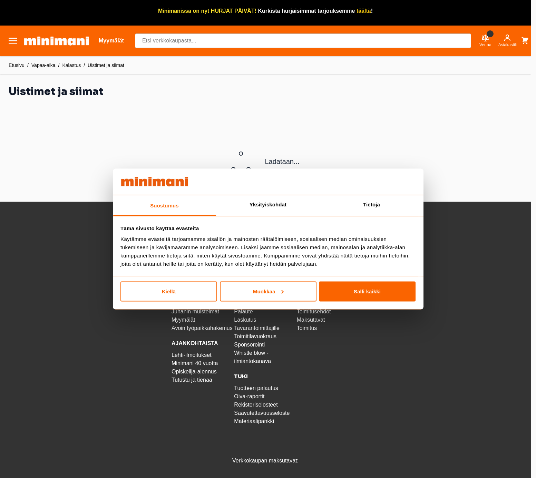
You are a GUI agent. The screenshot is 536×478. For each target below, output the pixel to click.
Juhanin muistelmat (195, 311)
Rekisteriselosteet (255, 405)
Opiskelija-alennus (194, 371)
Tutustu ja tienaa (192, 380)
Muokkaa (268, 291)
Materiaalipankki (254, 421)
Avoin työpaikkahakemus (202, 328)
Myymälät (183, 320)
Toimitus (307, 328)
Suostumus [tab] (164, 205)
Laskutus (245, 320)
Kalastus (71, 65)
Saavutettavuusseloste (262, 413)
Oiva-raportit (249, 396)
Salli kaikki (367, 291)
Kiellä (169, 291)
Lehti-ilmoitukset (192, 355)
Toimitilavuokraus (255, 336)
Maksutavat (311, 320)
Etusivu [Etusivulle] (17, 65)
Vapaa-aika (43, 65)
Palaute (243, 311)
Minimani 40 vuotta (195, 363)
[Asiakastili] (507, 41)
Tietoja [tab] (371, 204)
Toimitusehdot (314, 311)
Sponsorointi (249, 345)
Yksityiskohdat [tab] (268, 204)
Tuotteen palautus (257, 388)
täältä (364, 11)
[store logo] (56, 41)
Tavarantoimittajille (257, 328)
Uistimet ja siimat (106, 65)
